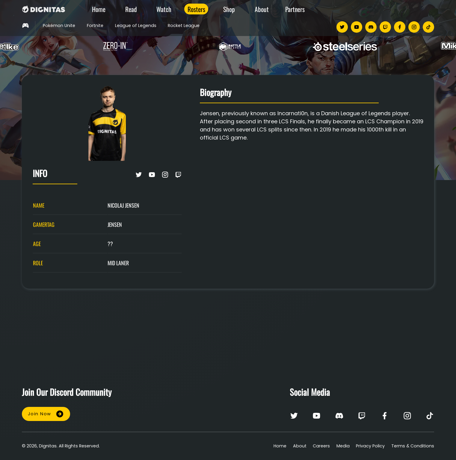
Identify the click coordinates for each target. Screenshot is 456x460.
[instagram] (414, 27)
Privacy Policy (370, 446)
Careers (321, 446)
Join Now (46, 414)
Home (98, 9)
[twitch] (385, 27)
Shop (229, 9)
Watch (163, 9)
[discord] (371, 27)
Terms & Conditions (412, 446)
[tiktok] (428, 27)
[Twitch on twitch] (178, 175)
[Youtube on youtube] (151, 175)
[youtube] (356, 27)
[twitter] (342, 27)
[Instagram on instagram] (165, 175)
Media (343, 446)
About (262, 9)
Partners (295, 9)
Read (131, 9)
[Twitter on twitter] (138, 175)
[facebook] (399, 27)
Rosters (196, 9)
